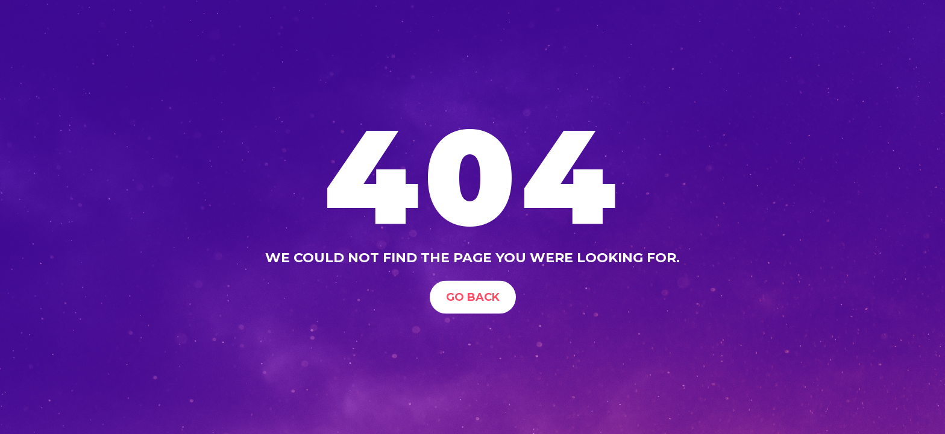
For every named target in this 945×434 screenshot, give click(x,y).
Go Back (473, 296)
